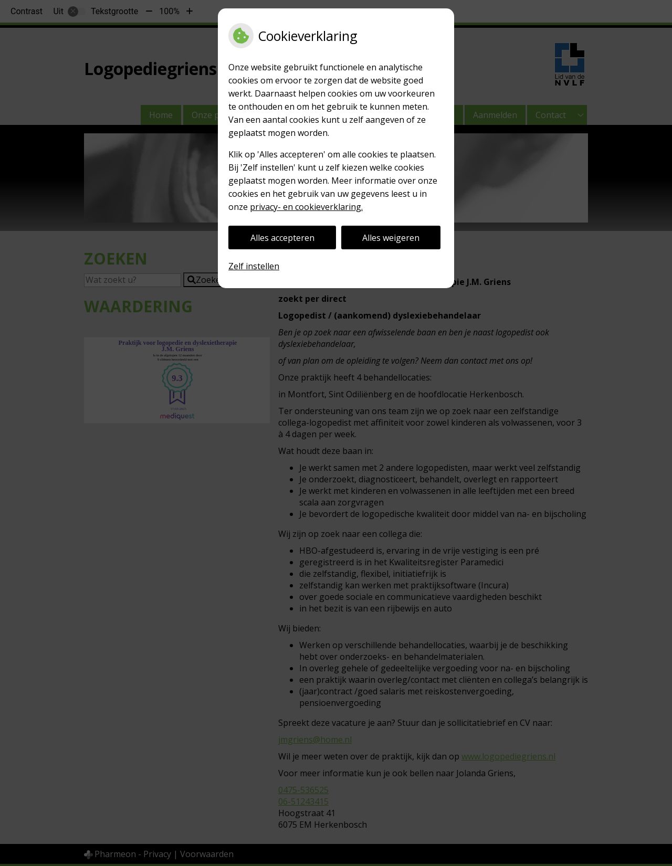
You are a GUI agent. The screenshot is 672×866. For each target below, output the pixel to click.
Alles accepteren (282, 238)
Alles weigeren (390, 238)
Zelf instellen (253, 266)
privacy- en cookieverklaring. (306, 207)
